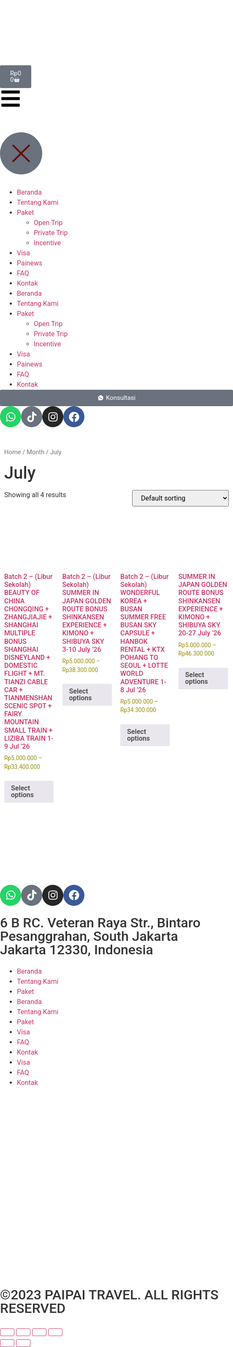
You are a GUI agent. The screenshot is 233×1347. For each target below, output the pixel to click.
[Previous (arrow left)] (7, 1343)
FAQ (23, 1042)
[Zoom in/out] (7, 1332)
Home (12, 452)
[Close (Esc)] (55, 1332)
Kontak (27, 1052)
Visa (23, 1032)
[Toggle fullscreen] (23, 1332)
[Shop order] (180, 498)
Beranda (29, 971)
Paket (25, 992)
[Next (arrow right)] (23, 1343)
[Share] (39, 1332)
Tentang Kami (37, 981)
